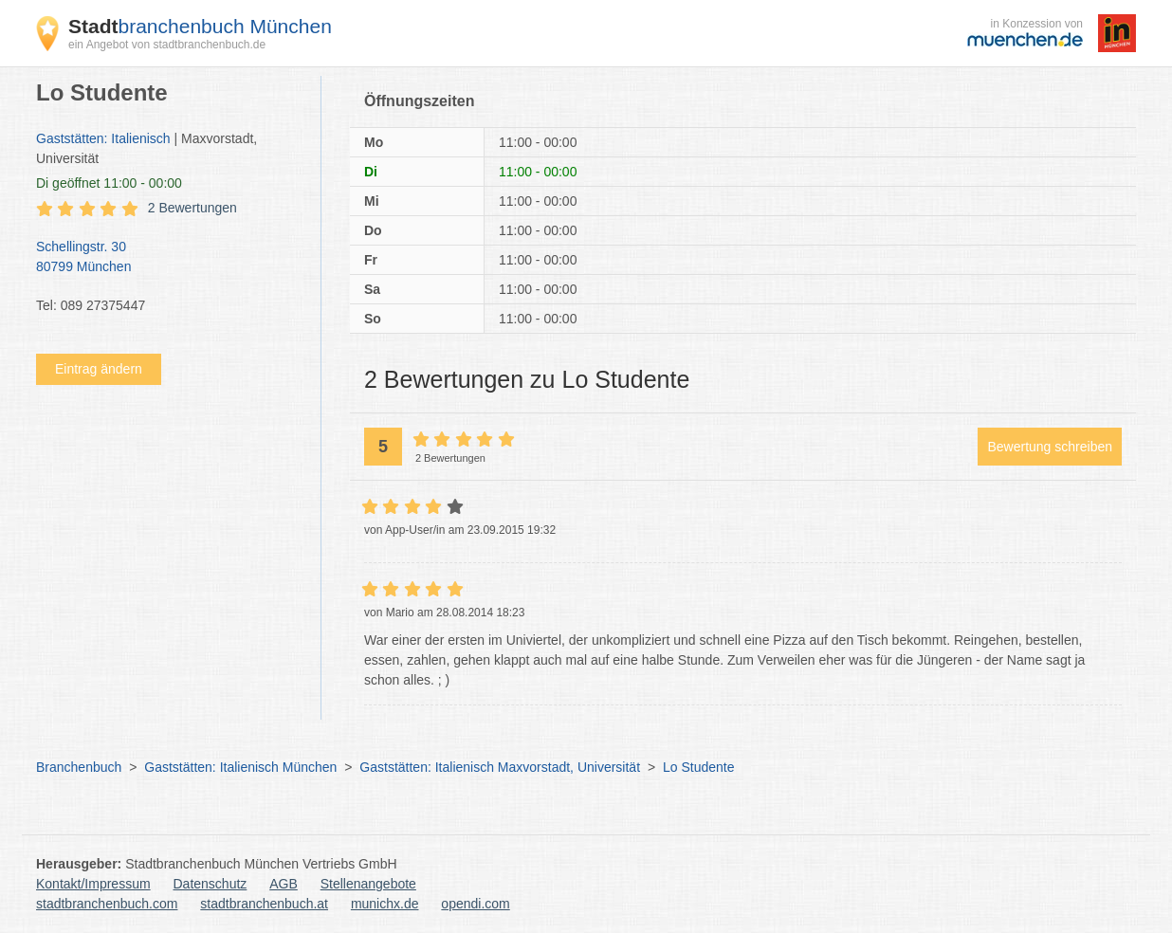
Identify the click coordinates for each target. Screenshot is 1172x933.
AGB (283, 883)
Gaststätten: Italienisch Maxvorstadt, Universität (499, 767)
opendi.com (475, 903)
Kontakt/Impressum (93, 883)
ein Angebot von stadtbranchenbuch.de (167, 44)
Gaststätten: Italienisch (103, 138)
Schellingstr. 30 (169, 258)
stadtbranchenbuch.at (264, 903)
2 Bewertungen (192, 207)
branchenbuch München (200, 26)
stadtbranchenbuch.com (106, 903)
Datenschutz (210, 883)
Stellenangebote (368, 883)
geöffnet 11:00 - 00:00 (109, 183)
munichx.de (385, 903)
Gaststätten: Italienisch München (240, 767)
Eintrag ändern (98, 368)
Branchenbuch (78, 767)
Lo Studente (699, 767)
